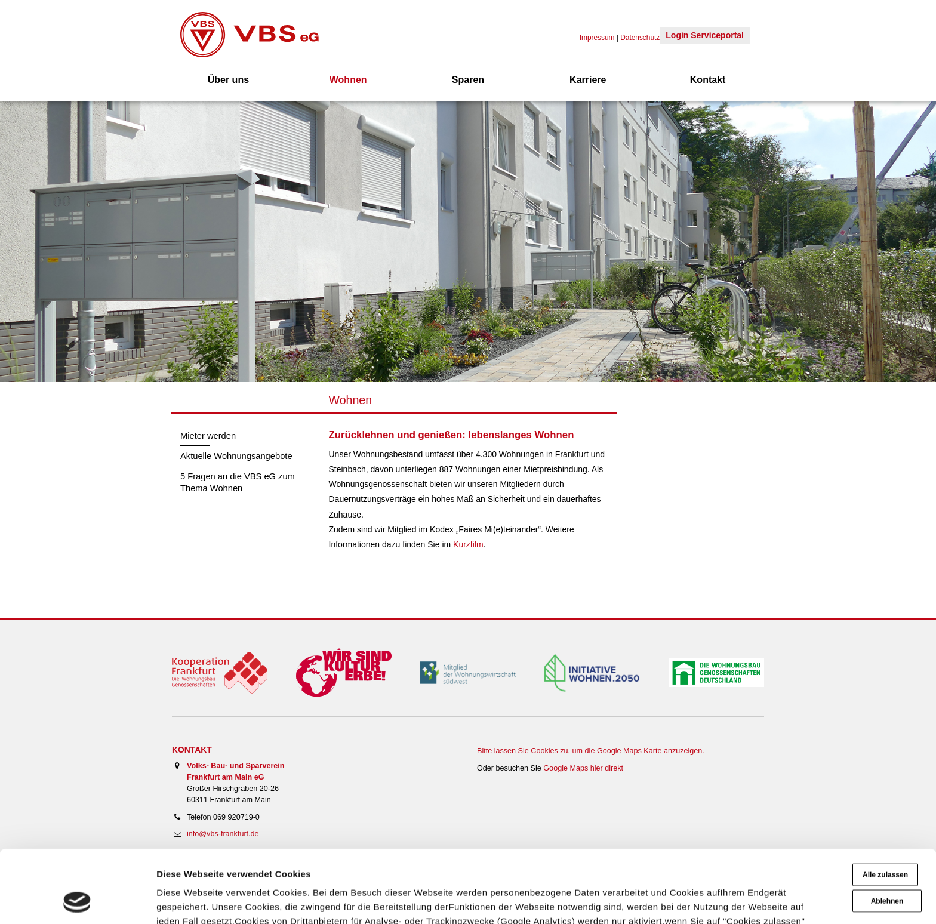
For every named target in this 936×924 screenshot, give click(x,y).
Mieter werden (208, 436)
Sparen (468, 80)
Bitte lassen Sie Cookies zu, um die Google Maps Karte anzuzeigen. (590, 751)
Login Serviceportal (705, 35)
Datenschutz (640, 37)
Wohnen (348, 80)
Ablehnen (887, 833)
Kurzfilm (468, 544)
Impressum (789, 868)
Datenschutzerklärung (699, 868)
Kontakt (708, 80)
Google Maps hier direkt (583, 768)
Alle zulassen (885, 807)
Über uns (228, 80)
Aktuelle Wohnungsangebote (236, 456)
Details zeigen (186, 900)
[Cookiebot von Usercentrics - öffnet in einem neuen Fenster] (77, 901)
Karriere (587, 80)
